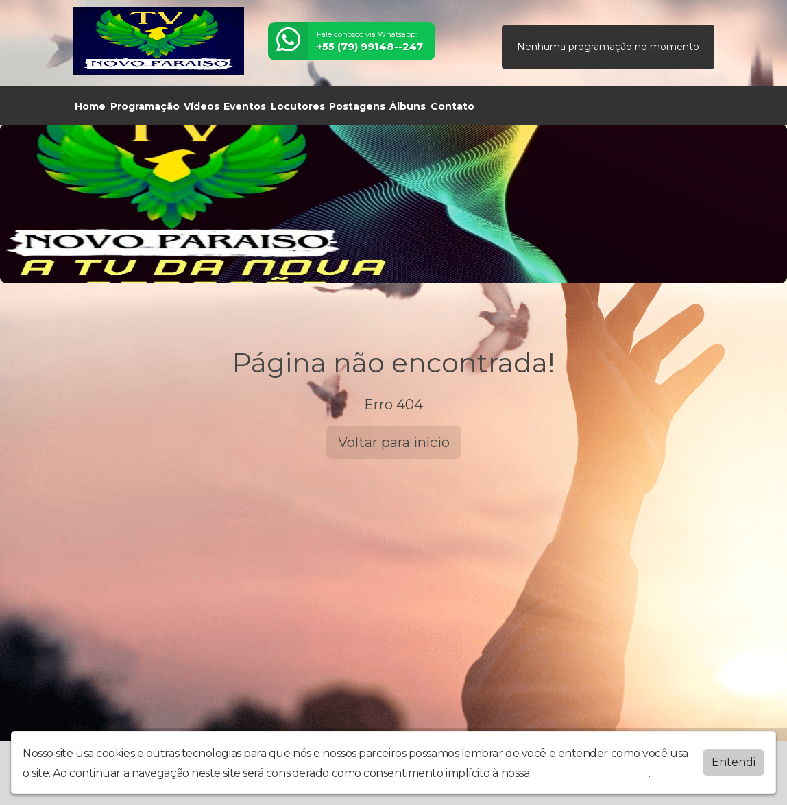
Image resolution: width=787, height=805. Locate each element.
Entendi (733, 762)
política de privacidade (590, 773)
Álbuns (407, 106)
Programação (145, 106)
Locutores (298, 106)
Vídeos (201, 106)
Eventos (244, 106)
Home (90, 106)
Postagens (357, 106)
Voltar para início (394, 442)
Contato (452, 106)
